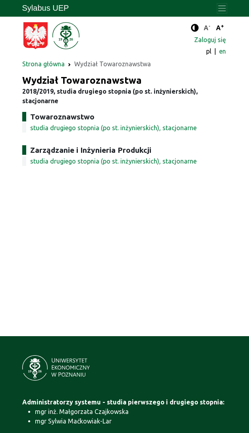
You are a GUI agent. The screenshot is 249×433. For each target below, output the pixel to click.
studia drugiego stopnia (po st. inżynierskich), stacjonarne (113, 127)
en (222, 51)
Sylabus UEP (45, 8)
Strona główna (43, 63)
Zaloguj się (210, 39)
